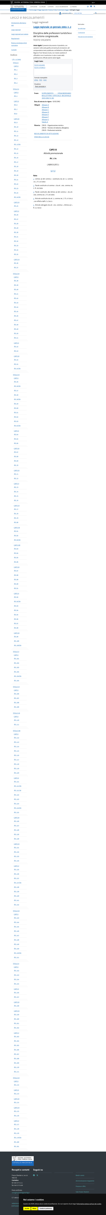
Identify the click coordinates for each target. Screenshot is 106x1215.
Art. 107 (16, 698)
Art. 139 (16, 891)
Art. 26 (16, 215)
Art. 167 (16, 1054)
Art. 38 (16, 281)
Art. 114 (16, 746)
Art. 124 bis (17, 808)
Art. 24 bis (17, 197)
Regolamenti (15, 39)
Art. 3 (15, 78)
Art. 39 (16, 285)
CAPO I (16, 66)
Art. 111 (16, 724)
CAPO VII (17, 528)
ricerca (51, 10)
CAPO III (16, 119)
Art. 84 (16, 553)
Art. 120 (16, 773)
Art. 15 (16, 153)
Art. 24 (16, 193)
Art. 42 (16, 298)
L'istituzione (33, 7)
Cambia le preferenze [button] (46, 1208)
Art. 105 (16, 680)
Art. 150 (16, 948)
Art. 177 (16, 1124)
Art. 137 (16, 878)
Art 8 (15, 114)
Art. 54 (16, 360)
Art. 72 (16, 478)
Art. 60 (16, 408)
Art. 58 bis (17, 399)
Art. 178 (16, 1129)
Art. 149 (16, 944)
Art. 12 (16, 135)
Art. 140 (16, 896)
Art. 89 (16, 579)
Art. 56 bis (17, 386)
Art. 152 (16, 970)
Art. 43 (16, 302)
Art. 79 (16, 518)
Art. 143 (16, 918)
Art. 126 (16, 821)
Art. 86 (16, 562)
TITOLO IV (16, 375)
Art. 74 (16, 491)
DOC (45, 80)
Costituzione (81, 33)
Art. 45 (16, 311)
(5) (54, 171)
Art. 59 (16, 404)
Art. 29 (16, 228)
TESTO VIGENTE (39, 65)
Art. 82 (16, 535)
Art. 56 (16, 382)
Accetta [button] (27, 1208)
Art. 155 (16, 984)
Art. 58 (16, 395)
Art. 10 (16, 127)
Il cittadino (73, 7)
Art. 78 (16, 513)
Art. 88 (16, 575)
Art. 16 (16, 157)
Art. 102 (16, 663)
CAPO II (16, 101)
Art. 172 (16, 1085)
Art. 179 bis (17, 1137)
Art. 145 (16, 927)
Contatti (14, 50)
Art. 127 (16, 825)
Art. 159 (16, 1014)
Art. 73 (16, 487)
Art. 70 (16, 465)
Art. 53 (16, 351)
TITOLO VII (16, 713)
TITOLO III (16, 274)
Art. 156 (16, 992)
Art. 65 (16, 439)
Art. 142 (16, 905)
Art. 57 (16, 390)
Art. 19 (16, 171)
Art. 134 (16, 861)
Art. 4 (15, 83)
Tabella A (45, 122)
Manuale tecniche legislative (85, 37)
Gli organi (42, 7)
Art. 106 (16, 694)
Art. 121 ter (17, 790)
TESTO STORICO (39, 68)
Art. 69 (16, 461)
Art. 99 (16, 636)
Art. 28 (16, 223)
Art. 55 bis (17, 368)
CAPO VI (16, 260)
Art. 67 (16, 452)
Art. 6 (15, 105)
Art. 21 (16, 179)
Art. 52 (16, 346)
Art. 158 (16, 1006)
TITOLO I (16, 63)
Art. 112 (16, 738)
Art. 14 (16, 149)
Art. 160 (16, 1019)
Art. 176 (16, 1115)
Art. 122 (16, 795)
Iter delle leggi (81, 28)
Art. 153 (16, 975)
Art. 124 (16, 803)
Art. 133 (16, 856)
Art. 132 (16, 852)
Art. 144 (16, 922)
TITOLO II (16, 89)
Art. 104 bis (17, 676)
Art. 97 (16, 623)
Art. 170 (16, 1067)
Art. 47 (16, 320)
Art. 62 (16, 417)
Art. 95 (16, 614)
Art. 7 (15, 109)
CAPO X (16, 594)
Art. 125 (16, 812)
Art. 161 (16, 1023)
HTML (36, 80)
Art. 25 (16, 206)
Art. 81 (16, 531)
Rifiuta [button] (34, 1208)
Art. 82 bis (17, 540)
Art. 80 (16, 522)
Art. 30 (16, 232)
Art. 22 (16, 184)
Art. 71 (16, 474)
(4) (52, 171)
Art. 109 (16, 707)
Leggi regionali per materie (19, 34)
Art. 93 (16, 606)
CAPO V (16, 211)
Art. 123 (16, 799)
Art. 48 (16, 324)
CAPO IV (16, 202)
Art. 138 (16, 887)
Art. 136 (16, 874)
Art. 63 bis (17, 426)
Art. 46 (16, 316)
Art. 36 (16, 263)
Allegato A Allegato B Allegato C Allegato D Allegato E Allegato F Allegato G (45, 112)
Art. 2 (15, 74)
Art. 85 (16, 557)
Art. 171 (16, 1072)
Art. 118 (16, 764)
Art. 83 (16, 549)
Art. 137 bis (17, 883)
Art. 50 (16, 333)
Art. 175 (16, 1111)
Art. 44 (16, 307)
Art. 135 (16, 869)
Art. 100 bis (17, 645)
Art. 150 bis (17, 953)
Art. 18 (16, 166)
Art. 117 (16, 760)
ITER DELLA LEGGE (41, 137)
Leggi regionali (16, 30)
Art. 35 (16, 254)
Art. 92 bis (17, 601)
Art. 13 (16, 140)
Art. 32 (16, 241)
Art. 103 (16, 667)
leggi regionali (42, 10)
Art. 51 (16, 338)
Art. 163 (16, 1036)
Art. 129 (16, 834)
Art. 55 (16, 364)
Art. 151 (16, 957)
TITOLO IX (16, 911)
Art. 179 (16, 1133)
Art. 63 (16, 421)
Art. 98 (16, 628)
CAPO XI (16, 633)
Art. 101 (16, 658)
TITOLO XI (16, 1078)
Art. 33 (16, 245)
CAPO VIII (17, 545)
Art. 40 (16, 289)
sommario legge (63, 10)
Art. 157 (16, 997)
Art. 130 (16, 839)
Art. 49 (16, 329)
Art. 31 (16, 237)
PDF (40, 80)
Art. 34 (16, 250)
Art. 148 (16, 940)
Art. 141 (16, 900)
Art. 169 (16, 1063)
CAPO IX (16, 567)
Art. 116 (16, 755)
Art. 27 (16, 219)
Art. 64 (16, 434)
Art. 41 (16, 294)
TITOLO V (16, 652)
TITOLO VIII (16, 731)
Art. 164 (16, 1041)
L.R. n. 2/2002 (16, 59)
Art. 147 (16, 935)
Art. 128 (16, 830)
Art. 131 (16, 847)
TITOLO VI (16, 687)
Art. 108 (16, 702)
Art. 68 (16, 456)
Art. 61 (16, 412)
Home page (33, 10)
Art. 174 (16, 1102)
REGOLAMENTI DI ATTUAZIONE (46, 134)
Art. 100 (16, 641)
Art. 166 (16, 1050)
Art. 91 (16, 588)
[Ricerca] (83, 13)
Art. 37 (16, 267)
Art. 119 (16, 768)
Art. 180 (16, 1142)
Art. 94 (16, 610)
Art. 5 (15, 96)
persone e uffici (65, 13)
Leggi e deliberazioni (62, 7)
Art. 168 (16, 1058)
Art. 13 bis (17, 144)
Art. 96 (16, 619)
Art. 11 (16, 131)
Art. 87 (16, 571)
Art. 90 (16, 584)
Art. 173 (16, 1094)
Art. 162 (16, 1028)
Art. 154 (16, 979)
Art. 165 (16, 1045)
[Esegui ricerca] (95, 13)
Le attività (50, 7)
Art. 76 (16, 500)
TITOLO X (16, 964)
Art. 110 (16, 720)
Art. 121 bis (17, 786)
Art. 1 (15, 70)
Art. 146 (16, 931)
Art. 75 (16, 496)
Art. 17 (16, 162)
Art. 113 (16, 742)
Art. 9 (15, 122)
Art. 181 (16, 1146)
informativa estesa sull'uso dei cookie (89, 1204)
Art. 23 (16, 188)
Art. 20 (16, 175)
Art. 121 (16, 781)
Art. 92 (16, 597)
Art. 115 (16, 751)
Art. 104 (16, 672)
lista (55, 10)
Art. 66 (16, 443)
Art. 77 (16, 509)
